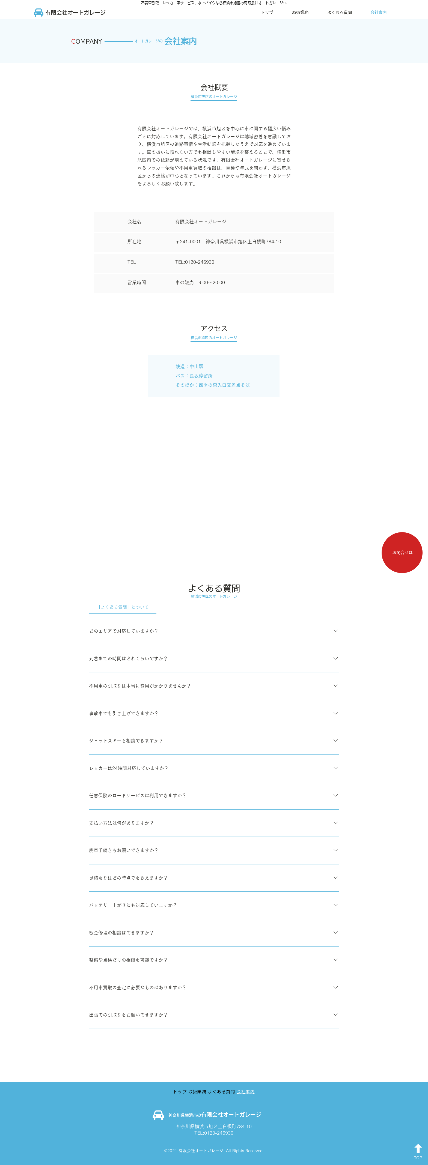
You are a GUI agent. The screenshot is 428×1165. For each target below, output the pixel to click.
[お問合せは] (402, 552)
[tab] (122, 607)
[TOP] (418, 1152)
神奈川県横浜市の (184, 1115)
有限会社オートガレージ (231, 1114)
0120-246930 (199, 262)
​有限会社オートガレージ (76, 12)
